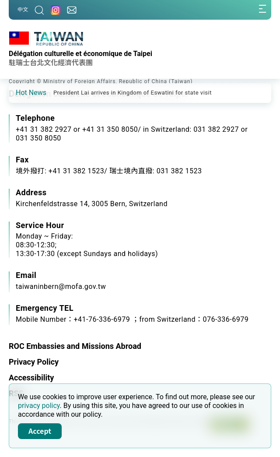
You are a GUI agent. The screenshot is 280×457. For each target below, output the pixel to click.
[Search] (39, 10)
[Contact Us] (72, 10)
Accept (39, 430)
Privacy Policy (34, 361)
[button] (22, 92)
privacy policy (39, 405)
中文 (23, 10)
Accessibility (31, 377)
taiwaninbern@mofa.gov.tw (61, 286)
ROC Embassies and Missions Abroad (75, 346)
